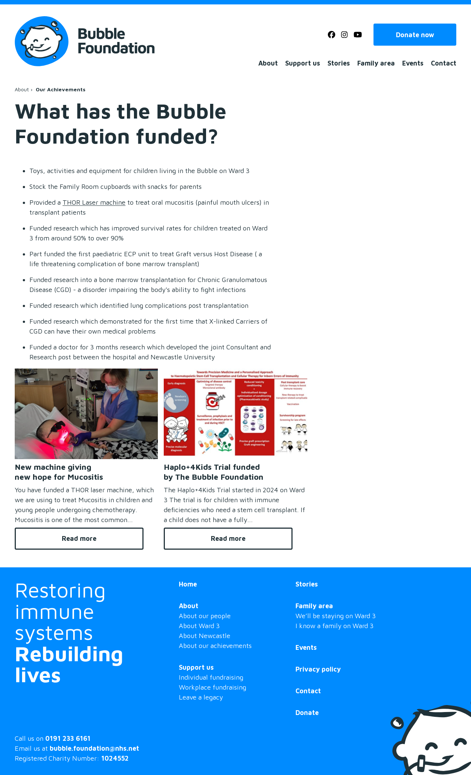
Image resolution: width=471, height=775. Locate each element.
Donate (307, 712)
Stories (338, 63)
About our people (205, 616)
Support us (302, 63)
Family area (376, 63)
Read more (103, 538)
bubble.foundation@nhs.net (94, 748)
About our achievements (215, 645)
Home (188, 584)
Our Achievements (60, 89)
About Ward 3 (199, 626)
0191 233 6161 (68, 738)
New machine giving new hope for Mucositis (59, 472)
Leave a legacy (201, 697)
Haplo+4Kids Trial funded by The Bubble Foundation (213, 472)
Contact (443, 63)
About (268, 63)
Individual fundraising (211, 677)
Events (413, 63)
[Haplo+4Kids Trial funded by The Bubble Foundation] (235, 414)
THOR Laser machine (94, 202)
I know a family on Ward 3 (334, 626)
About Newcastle (204, 636)
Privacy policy (318, 669)
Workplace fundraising (212, 687)
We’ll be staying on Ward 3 (335, 616)
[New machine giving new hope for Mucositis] (86, 414)
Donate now (415, 35)
